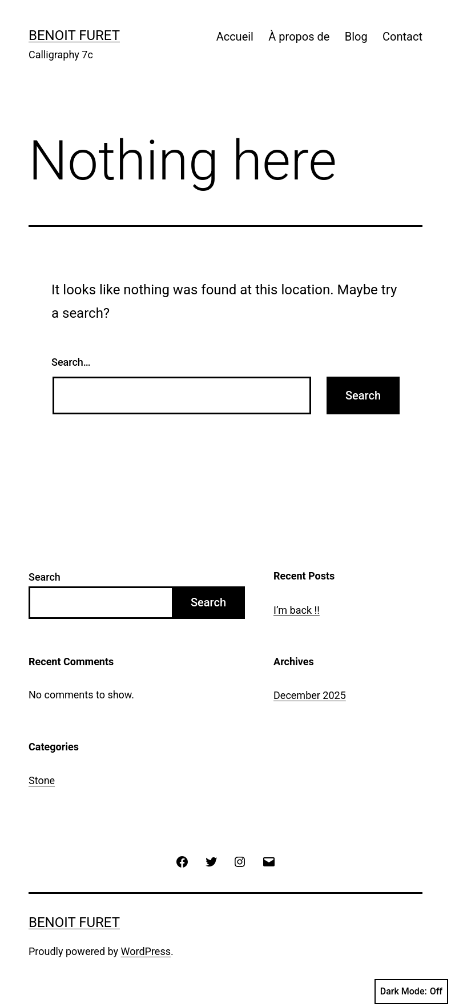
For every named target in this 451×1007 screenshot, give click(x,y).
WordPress (146, 951)
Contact (402, 36)
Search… (71, 362)
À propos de (298, 36)
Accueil (234, 36)
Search (45, 577)
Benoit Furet (74, 35)
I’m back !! (296, 610)
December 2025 (309, 695)
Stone (42, 780)
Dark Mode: (411, 991)
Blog (356, 36)
